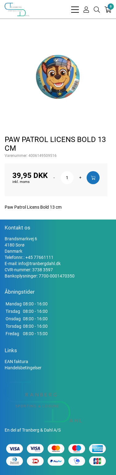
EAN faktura (16, 361)
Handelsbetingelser (23, 367)
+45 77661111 (39, 257)
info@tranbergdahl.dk (39, 263)
